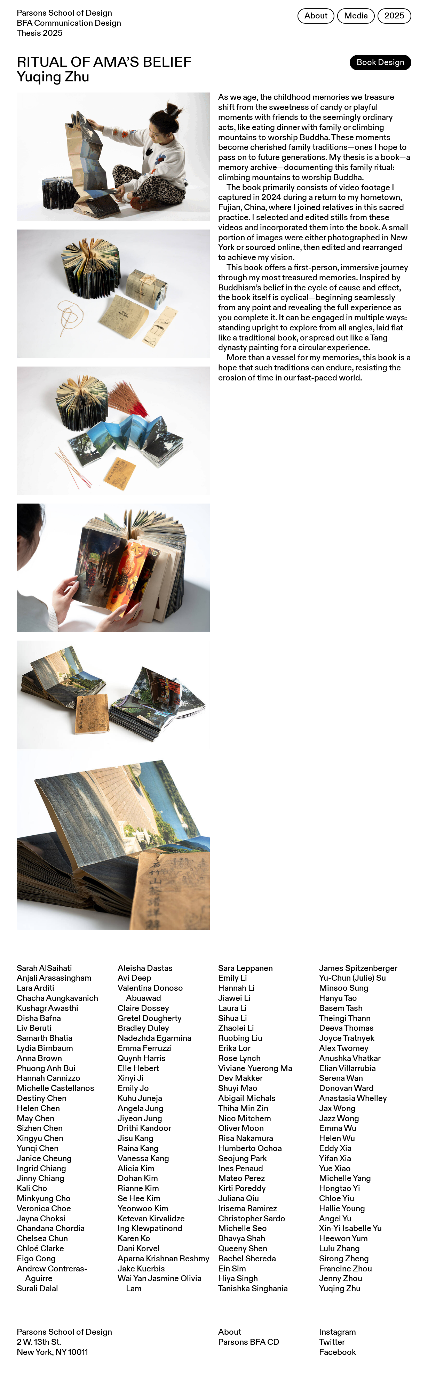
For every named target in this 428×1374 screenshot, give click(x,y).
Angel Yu (335, 1219)
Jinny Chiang (40, 1178)
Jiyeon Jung (140, 1119)
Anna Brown (39, 1058)
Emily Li (232, 978)
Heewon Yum (343, 1239)
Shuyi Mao (237, 1088)
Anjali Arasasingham (54, 978)
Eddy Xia (335, 1148)
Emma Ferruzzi (145, 1048)
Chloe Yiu (336, 1199)
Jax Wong (337, 1108)
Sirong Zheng (344, 1259)
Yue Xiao (335, 1169)
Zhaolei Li (236, 1028)
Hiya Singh (238, 1278)
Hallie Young (342, 1209)
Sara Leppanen (245, 968)
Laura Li (232, 1008)
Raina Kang (138, 1148)
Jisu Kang (135, 1138)
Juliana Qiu (238, 1199)
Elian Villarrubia (347, 1068)
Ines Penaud (240, 1169)
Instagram (337, 1332)
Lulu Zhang (339, 1249)
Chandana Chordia (51, 1228)
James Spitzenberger (358, 968)
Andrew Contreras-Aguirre (52, 1274)
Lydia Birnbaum (45, 1048)
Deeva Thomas (346, 1028)
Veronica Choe (44, 1209)
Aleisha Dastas (145, 968)
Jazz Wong (339, 1119)
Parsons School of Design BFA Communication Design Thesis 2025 (69, 23)
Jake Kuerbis (141, 1269)
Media (356, 16)
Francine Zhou (345, 1269)
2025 (394, 16)
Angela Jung (141, 1108)
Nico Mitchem (244, 1119)
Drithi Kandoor (144, 1128)
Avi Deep (134, 978)
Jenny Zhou (340, 1278)
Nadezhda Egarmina (154, 1038)
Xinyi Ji (131, 1078)
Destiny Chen (41, 1098)
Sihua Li (232, 1018)
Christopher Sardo (251, 1219)
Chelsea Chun (42, 1239)
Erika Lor (234, 1048)
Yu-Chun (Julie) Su (352, 978)
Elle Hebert (138, 1068)
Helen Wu (337, 1138)
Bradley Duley (143, 1028)
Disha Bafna (39, 1018)
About (315, 16)
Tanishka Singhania (253, 1289)
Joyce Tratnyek (346, 1038)
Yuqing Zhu (339, 1289)
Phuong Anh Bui (46, 1068)
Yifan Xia (335, 1159)
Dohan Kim (138, 1178)
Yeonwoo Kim (143, 1209)
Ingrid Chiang (41, 1169)
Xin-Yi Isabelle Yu (350, 1228)
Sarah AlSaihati (44, 968)
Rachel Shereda (247, 1259)
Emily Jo (133, 1088)
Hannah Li (236, 988)
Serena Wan (341, 1078)
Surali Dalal (37, 1289)
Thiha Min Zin (243, 1108)
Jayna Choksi (41, 1219)
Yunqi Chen (37, 1148)
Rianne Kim (138, 1188)
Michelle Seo (242, 1228)
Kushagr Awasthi (47, 1008)
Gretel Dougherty (150, 1018)
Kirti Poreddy (242, 1188)
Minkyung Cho (44, 1199)
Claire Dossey (143, 1008)
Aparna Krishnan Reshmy (163, 1259)
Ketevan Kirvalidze (151, 1219)
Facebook (337, 1352)
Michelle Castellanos (55, 1088)
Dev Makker (240, 1078)
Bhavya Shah (241, 1239)
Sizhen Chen (40, 1128)
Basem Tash (341, 1008)
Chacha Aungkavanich (57, 998)
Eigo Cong (36, 1259)
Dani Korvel (139, 1249)
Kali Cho (32, 1188)
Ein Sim (232, 1269)
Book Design (380, 62)
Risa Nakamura (245, 1138)
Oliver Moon (241, 1128)
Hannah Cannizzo (48, 1078)
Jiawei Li (234, 998)
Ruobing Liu (240, 1038)
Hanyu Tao (338, 998)
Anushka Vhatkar (350, 1058)
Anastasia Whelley (353, 1098)
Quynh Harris (142, 1058)
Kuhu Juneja (140, 1098)
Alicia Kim (136, 1169)
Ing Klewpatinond (150, 1228)
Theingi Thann (345, 1018)
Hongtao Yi (339, 1188)
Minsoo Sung (343, 988)
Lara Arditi (35, 988)
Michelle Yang (345, 1178)
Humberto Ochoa (250, 1148)
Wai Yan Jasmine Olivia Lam (159, 1283)
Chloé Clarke (40, 1249)
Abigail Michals (247, 1098)
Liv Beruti (34, 1028)
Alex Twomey (343, 1048)
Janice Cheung (44, 1159)
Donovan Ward (346, 1088)
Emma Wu (337, 1128)
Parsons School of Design (64, 1332)
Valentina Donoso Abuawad (150, 993)
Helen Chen (38, 1108)
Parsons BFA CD (248, 1342)
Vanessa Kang (143, 1159)
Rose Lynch (239, 1058)
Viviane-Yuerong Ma (255, 1068)
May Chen (35, 1119)
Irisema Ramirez (247, 1209)
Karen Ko (134, 1239)
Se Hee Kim (139, 1199)
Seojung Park (242, 1159)
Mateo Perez (241, 1178)
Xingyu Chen (40, 1138)
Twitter (332, 1342)
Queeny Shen (242, 1249)
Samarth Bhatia (44, 1038)
